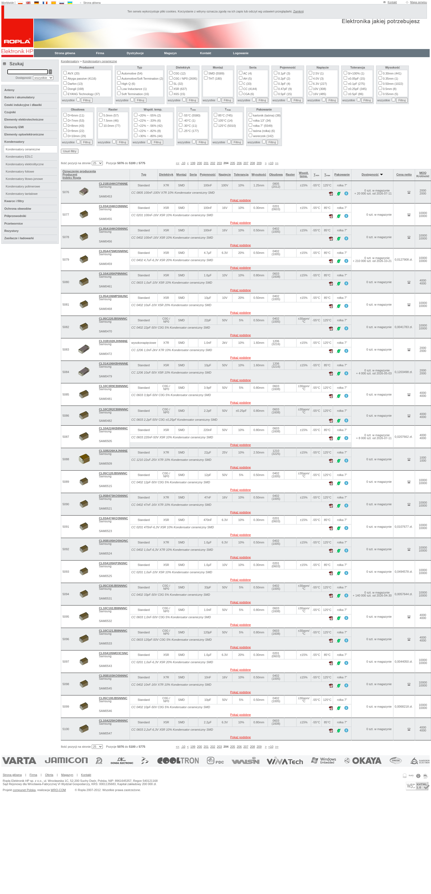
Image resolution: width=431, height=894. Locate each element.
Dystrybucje (135, 53)
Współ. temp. (303, 174)
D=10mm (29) (77, 136)
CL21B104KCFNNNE (113, 183)
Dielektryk (166, 174)
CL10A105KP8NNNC (113, 273)
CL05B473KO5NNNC (113, 495)
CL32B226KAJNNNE (113, 450)
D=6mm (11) (76, 115)
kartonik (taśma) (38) (266, 115)
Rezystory (11, 230)
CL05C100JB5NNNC (113, 698)
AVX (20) (74, 73)
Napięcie (225, 174)
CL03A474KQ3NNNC (113, 518)
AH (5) (247, 78)
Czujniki (10, 112)
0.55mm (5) (390, 94)
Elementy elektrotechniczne (24, 119)
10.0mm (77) (111, 125)
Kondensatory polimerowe (23, 186)
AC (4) (247, 73)
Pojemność (208, 174)
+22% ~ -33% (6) (149, 120)
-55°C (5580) (191, 115)
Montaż (181, 174)
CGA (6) (248, 94)
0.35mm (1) (390, 78)
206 (239, 163)
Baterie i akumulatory (19, 97)
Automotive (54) (132, 73)
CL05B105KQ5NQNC (113, 540)
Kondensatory (70, 61)
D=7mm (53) (76, 120)
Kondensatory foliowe (20, 171)
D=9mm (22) (76, 130)
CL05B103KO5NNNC (113, 675)
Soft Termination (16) (135, 94)
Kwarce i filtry (14, 201)
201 (206, 163)
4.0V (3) (318, 78)
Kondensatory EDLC (19, 156)
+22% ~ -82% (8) (149, 130)
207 (245, 163)
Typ (143, 174)
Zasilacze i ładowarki (19, 238)
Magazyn (170, 53)
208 (252, 163)
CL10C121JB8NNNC (113, 630)
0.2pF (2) (284, 78)
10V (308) (319, 88)
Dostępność (372, 174)
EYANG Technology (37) (84, 94)
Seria (193, 174)
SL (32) (178, 83)
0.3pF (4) (284, 83)
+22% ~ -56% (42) (150, 125)
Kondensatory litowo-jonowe (24, 178)
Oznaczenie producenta (79, 171)
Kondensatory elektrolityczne (25, 164)
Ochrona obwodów (17, 208)
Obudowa (276, 174)
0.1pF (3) (284, 73)
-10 (183, 163)
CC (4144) (250, 88)
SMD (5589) (216, 73)
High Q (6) (128, 83)
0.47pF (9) (285, 88)
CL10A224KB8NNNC (113, 428)
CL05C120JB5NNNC (113, 473)
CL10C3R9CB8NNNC (113, 386)
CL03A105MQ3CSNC (113, 653)
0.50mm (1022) (393, 83)
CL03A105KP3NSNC (113, 563)
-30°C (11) (190, 125)
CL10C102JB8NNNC (113, 608)
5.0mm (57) (111, 115)
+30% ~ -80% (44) (150, 136)
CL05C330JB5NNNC (113, 585)
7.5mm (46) (111, 120)
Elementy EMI (14, 127)
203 (219, 163)
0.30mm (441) (392, 73)
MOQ (422, 172)
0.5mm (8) (389, 88)
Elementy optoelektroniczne (24, 134)
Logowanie (240, 53)
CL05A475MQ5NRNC (113, 251)
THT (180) (215, 78)
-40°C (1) (189, 120)
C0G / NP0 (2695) (185, 78)
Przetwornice (13, 223)
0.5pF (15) (285, 94)
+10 (271, 163)
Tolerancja (241, 174)
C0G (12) (179, 73)
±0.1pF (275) (356, 83)
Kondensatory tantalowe (22, 193)
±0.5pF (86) (355, 94)
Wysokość (259, 174)
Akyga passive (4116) (82, 78)
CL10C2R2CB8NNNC (113, 409)
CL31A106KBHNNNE (113, 363)
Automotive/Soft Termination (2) (142, 78)
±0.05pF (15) (356, 78)
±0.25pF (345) (357, 88)
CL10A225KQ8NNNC (113, 720)
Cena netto (404, 174)
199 (192, 163)
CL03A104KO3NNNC (113, 206)
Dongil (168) (76, 88)
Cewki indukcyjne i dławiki (23, 104)
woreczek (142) (263, 136)
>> (276, 163)
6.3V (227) (320, 83)
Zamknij (298, 11)
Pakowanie (342, 174)
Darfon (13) (75, 83)
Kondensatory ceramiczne (100, 61)
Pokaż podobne (240, 200)
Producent (69, 174)
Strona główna (92, 2)
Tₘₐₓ (327, 174)
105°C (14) (225, 120)
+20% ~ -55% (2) (149, 115)
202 (212, 163)
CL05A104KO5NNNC (113, 228)
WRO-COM (58, 790)
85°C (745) (225, 115)
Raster (290, 174)
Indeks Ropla (71, 177)
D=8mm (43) (76, 125)
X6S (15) (179, 94)
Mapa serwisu (418, 2)
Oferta (49, 774)
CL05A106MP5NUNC (113, 296)
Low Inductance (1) (134, 88)
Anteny (9, 90)
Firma (100, 53)
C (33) (247, 83)
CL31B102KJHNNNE (113, 341)
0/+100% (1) (356, 73)
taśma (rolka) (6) (264, 130)
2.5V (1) (318, 73)
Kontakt (392, 2)
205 (232, 163)
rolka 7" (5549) (262, 125)
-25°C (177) (191, 130)
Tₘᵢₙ (316, 174)
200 (199, 163)
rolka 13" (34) (262, 120)
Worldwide (7, 2)
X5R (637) (180, 88)
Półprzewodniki (15, 216)
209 (258, 163)
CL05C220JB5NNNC (113, 318)
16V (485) (319, 94)
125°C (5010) (227, 125)
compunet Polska (24, 790)
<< (177, 163)
